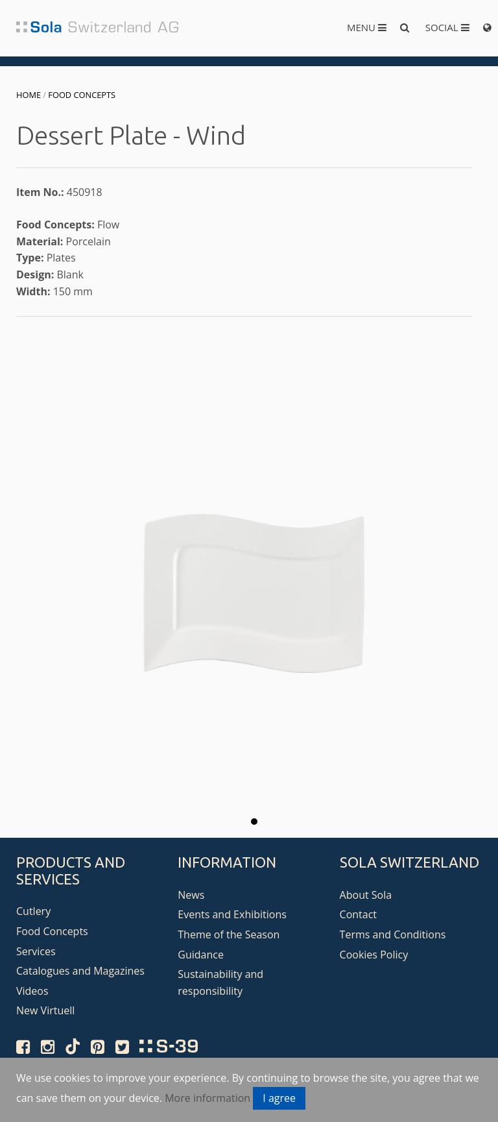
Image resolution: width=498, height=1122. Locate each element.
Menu (366, 27)
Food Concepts (81, 95)
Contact (358, 914)
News (191, 895)
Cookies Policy (374, 954)
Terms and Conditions (393, 934)
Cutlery (33, 911)
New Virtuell (45, 1010)
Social (447, 27)
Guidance (201, 954)
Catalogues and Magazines (80, 971)
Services (36, 951)
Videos (32, 991)
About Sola (366, 895)
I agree (279, 1098)
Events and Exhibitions (232, 914)
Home (28, 95)
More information (207, 1098)
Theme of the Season (228, 934)
